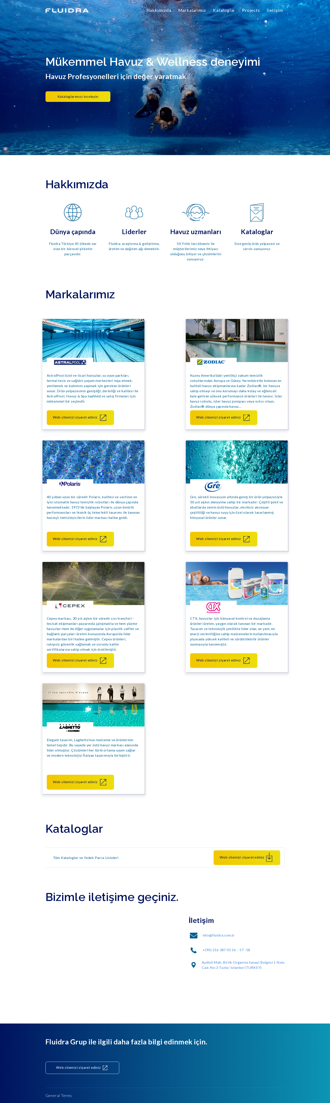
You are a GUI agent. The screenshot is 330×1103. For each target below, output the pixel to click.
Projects (251, 10)
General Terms (58, 1095)
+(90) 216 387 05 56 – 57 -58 (226, 951)
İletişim (275, 10)
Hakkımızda (158, 10)
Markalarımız (192, 10)
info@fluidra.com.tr (219, 936)
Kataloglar (224, 10)
